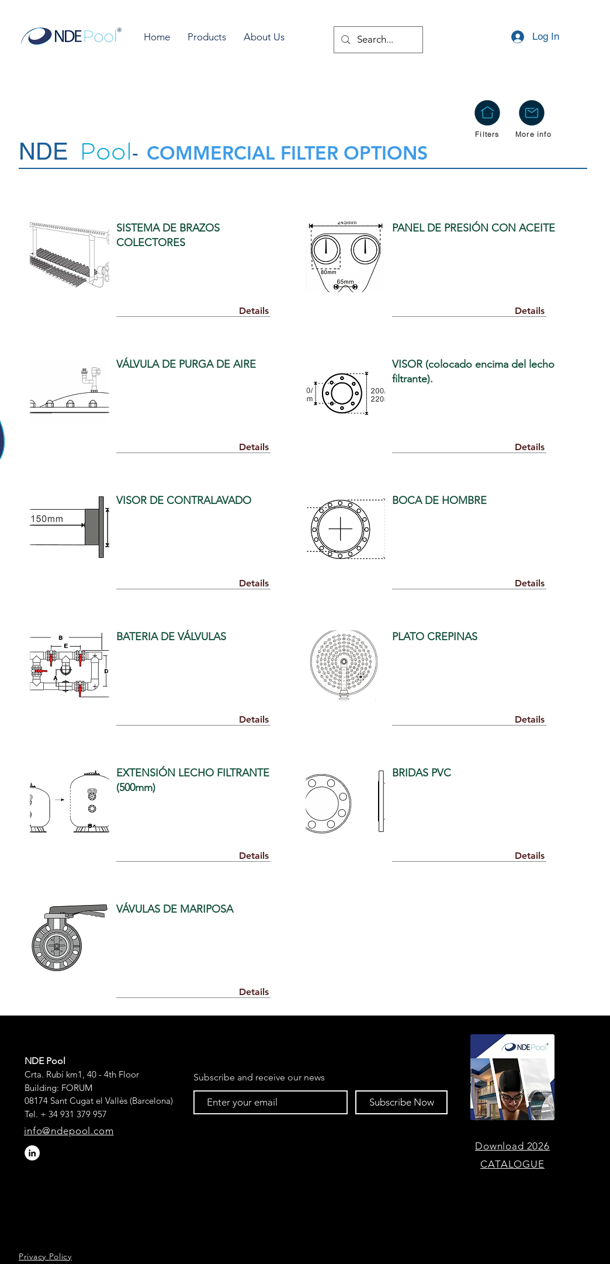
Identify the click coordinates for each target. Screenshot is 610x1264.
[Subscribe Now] (401, 1102)
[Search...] (377, 40)
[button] (207, 37)
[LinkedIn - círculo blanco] (32, 1153)
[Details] (253, 311)
